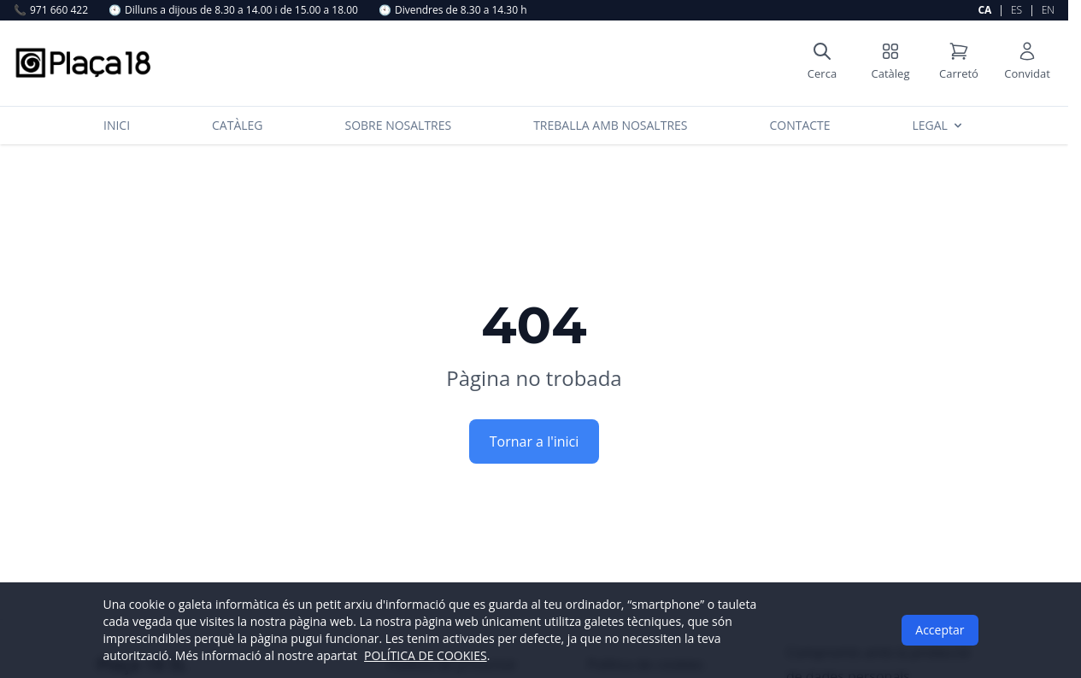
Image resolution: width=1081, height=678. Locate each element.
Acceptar (939, 630)
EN (1048, 10)
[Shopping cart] (958, 63)
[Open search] (822, 63)
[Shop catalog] (890, 63)
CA (984, 10)
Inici (116, 125)
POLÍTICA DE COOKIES (425, 655)
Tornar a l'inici (534, 441)
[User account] (1027, 63)
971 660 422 (51, 10)
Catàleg (237, 125)
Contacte (799, 125)
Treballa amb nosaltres (610, 125)
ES (1016, 10)
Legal (939, 125)
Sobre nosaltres (397, 125)
